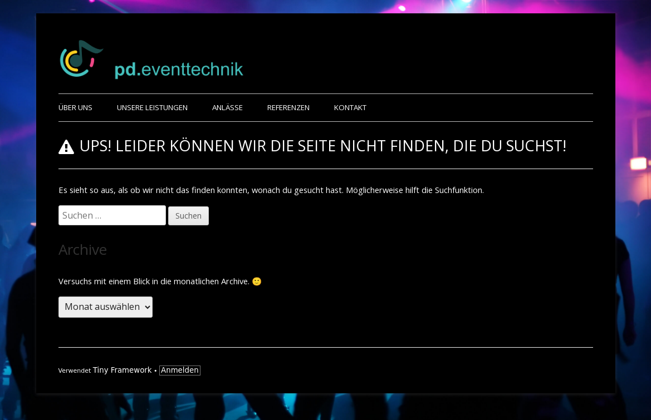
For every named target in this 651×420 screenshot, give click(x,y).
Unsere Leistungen (152, 107)
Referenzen (288, 107)
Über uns (75, 107)
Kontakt (350, 107)
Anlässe (227, 107)
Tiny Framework (122, 370)
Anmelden (180, 370)
